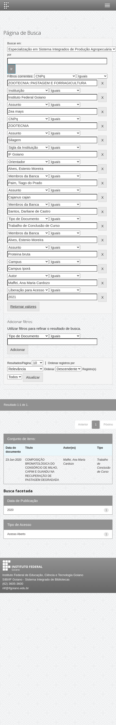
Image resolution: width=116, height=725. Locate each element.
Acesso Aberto (16, 534)
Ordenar (49, 369)
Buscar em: (14, 43)
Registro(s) (89, 369)
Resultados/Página (19, 363)
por (9, 54)
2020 (10, 510)
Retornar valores (23, 306)
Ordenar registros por (61, 363)
